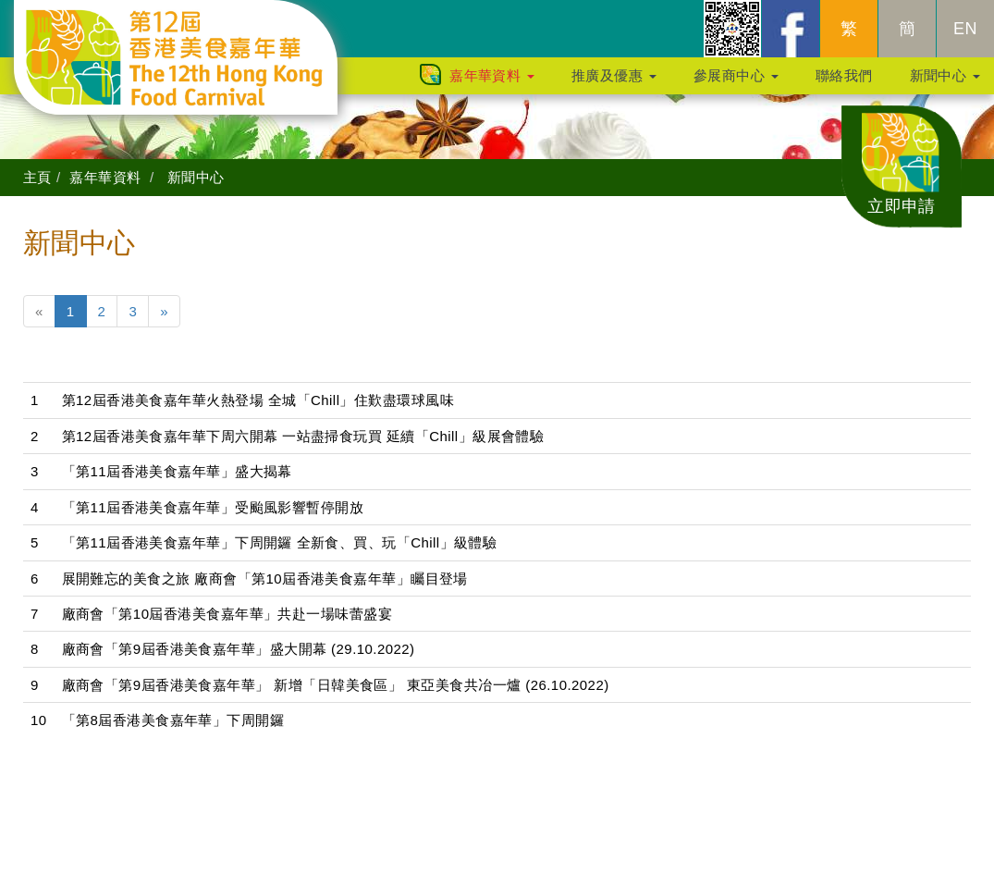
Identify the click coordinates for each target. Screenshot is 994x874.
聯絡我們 (844, 84)
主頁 (37, 177)
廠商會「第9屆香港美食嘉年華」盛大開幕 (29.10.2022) (238, 649)
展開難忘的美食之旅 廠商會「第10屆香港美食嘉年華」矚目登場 (265, 578)
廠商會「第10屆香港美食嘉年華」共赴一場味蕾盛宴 (227, 614)
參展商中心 (736, 84)
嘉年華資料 (491, 84)
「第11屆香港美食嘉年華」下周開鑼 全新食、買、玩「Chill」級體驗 (279, 542)
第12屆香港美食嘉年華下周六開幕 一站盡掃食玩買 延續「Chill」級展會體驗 (303, 436)
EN (965, 38)
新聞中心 (945, 84)
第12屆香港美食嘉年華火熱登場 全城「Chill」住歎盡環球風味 (258, 400)
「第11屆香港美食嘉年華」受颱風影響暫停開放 (213, 507)
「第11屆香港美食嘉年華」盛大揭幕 (177, 471)
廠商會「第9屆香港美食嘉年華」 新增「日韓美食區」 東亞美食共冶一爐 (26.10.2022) (335, 685)
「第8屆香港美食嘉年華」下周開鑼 (173, 720)
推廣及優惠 (614, 84)
